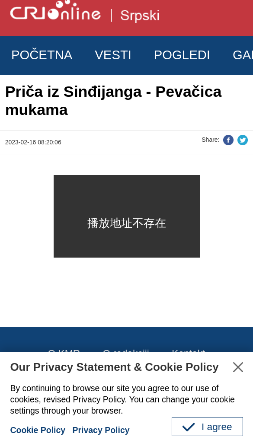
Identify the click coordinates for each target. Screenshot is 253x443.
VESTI (113, 55)
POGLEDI (182, 55)
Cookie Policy (37, 430)
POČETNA (41, 55)
